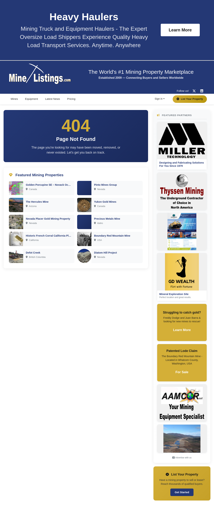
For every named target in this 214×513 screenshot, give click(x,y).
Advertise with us (181, 457)
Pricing (71, 98)
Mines (14, 98)
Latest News (52, 98)
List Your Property (190, 98)
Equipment (31, 98)
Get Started (182, 492)
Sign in (159, 98)
